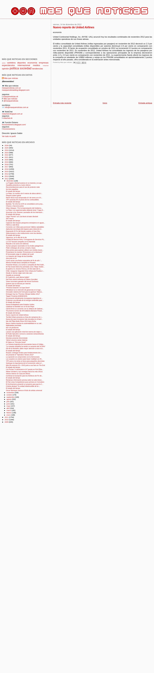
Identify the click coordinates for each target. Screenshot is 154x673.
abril (8, 408)
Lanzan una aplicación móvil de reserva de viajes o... (24, 332)
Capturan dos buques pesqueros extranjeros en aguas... (25, 223)
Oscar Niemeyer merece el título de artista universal (24, 390)
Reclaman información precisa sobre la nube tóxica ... (24, 380)
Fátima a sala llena (12, 225)
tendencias (37, 68)
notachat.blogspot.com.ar (12, 114)
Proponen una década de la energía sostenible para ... (25, 300)
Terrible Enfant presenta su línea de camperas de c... (24, 317)
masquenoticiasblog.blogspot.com (16, 90)
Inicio (105, 103)
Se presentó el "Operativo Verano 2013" (20, 355)
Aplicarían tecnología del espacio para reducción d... (24, 229)
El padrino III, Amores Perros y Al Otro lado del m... (23, 269)
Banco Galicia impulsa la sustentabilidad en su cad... (24, 323)
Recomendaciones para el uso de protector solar (23, 187)
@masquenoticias (11, 101)
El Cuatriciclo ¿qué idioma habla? (17, 277)
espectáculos (8, 65)
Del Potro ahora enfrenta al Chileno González (22, 279)
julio (8, 401)
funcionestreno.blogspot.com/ (14, 125)
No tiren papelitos (12, 189)
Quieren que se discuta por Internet (18, 283)
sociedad (25, 68)
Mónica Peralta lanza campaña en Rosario (20, 262)
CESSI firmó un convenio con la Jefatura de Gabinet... (25, 309)
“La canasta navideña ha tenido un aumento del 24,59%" (25, 346)
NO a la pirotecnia (12, 327)
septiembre (11, 397)
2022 (7, 155)
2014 (7, 174)
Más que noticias (11, 78)
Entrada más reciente (62, 103)
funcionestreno (9, 129)
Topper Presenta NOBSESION (16, 296)
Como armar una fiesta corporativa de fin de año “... (24, 260)
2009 (7, 422)
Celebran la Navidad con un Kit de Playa (20, 306)
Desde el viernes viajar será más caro (19, 273)
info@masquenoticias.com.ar (16, 107)
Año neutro (10, 218)
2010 (7, 420)
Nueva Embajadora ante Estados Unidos (20, 304)
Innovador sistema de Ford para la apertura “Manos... (24, 292)
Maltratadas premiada (13, 325)
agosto (9, 399)
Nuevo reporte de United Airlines (17, 315)
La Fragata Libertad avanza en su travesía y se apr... (24, 183)
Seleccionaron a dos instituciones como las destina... (24, 233)
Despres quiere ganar (13, 195)
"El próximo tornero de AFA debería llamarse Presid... (24, 311)
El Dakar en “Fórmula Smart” (16, 342)
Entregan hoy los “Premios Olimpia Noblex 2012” (23, 294)
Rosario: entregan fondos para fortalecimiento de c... (24, 353)
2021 (7, 157)
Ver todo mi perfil (9, 136)
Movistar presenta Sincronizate (16, 338)
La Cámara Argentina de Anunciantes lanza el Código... (25, 344)
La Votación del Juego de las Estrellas (19, 256)
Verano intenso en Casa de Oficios (18, 374)
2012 (7, 179)
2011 (7, 417)
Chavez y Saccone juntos (15, 206)
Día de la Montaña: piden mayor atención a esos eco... (25, 348)
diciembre (10, 181)
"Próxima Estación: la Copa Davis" (18, 288)
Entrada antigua (145, 103)
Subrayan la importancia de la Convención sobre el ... (24, 363)
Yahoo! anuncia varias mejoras (16, 340)
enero (9, 415)
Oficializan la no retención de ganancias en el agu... (24, 290)
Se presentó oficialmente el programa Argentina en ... (24, 298)
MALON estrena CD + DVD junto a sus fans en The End (25, 365)
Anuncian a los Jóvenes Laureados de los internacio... (24, 212)
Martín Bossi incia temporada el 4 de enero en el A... (24, 198)
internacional (24, 65)
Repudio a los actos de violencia (17, 244)
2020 (7, 160)
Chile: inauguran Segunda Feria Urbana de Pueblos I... (25, 271)
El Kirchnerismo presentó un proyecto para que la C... (24, 384)
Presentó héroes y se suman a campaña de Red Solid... (25, 265)
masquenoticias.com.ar (11, 88)
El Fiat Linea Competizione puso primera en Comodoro (25, 382)
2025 (7, 148)
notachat (45, 65)
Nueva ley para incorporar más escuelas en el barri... (24, 319)
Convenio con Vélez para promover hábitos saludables (25, 227)
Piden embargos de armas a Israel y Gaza (20, 248)
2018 (7, 164)
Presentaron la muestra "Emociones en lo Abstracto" (24, 252)
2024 (7, 150)
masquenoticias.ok (10, 96)
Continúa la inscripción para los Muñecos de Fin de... (24, 376)
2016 (7, 169)
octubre (9, 395)
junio (8, 404)
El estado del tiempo (13, 191)
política (14, 68)
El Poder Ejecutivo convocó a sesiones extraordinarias (25, 334)
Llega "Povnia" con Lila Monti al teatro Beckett (22, 216)
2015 (7, 171)
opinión (5, 68)
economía (32, 62)
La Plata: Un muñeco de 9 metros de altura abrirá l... (24, 193)
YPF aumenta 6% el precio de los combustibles (22, 200)
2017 (7, 167)
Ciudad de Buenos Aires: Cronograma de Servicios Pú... (25, 239)
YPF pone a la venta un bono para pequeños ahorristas (25, 361)
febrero (9, 413)
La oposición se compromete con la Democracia (22, 357)
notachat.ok (7, 118)
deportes (21, 62)
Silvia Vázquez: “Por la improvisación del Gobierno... (24, 208)
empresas (43, 62)
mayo (9, 406)
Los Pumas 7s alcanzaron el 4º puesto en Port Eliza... (24, 369)
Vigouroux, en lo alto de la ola (16, 237)
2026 (7, 145)
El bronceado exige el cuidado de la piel (20, 254)
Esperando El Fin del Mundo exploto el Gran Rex (23, 231)
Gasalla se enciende (13, 275)
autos (3, 63)
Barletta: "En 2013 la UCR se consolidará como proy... (25, 204)
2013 (7, 176)
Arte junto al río (11, 258)
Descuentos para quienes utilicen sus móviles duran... (24, 250)
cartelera (11, 62)
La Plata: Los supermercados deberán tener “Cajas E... (25, 210)
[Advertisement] (78, 83)
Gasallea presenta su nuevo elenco (18, 185)
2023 (7, 153)
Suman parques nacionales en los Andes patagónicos (24, 246)
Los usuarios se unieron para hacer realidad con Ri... (24, 359)
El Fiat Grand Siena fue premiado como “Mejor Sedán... (25, 267)
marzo (9, 410)
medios (36, 65)
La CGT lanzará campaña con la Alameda (20, 242)
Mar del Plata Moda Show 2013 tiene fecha (21, 321)
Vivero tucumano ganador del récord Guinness (22, 281)
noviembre (11, 393)
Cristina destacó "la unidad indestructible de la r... (23, 386)
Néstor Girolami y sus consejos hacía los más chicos (24, 371)
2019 (7, 162)
